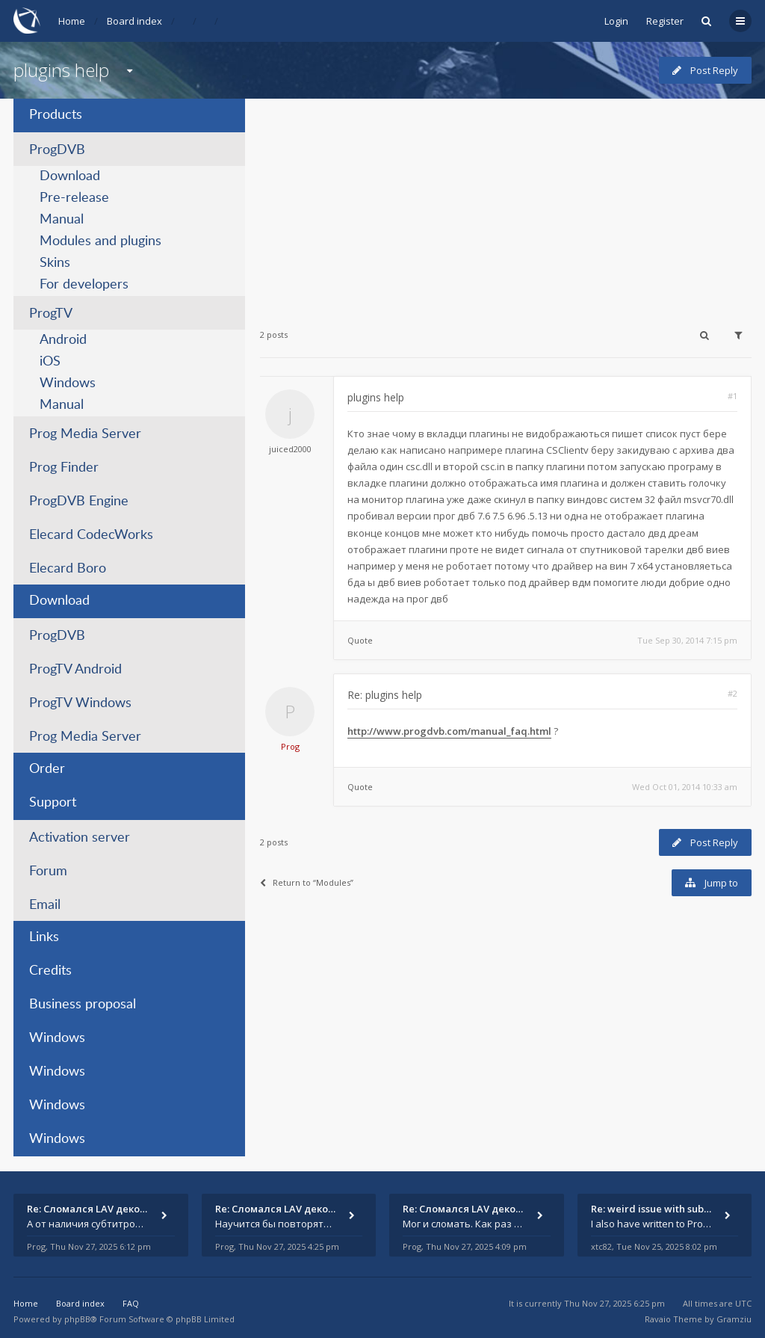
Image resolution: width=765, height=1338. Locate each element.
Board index (134, 21)
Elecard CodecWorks (91, 535)
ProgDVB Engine (78, 501)
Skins (55, 263)
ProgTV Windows (80, 703)
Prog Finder (64, 468)
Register (665, 21)
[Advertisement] (506, 203)
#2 (732, 693)
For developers (84, 285)
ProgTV (50, 314)
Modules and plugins (100, 241)
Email (45, 905)
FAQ (131, 1303)
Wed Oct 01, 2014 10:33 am (684, 786)
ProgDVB (57, 150)
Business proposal (82, 1004)
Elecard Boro (67, 569)
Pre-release (74, 198)
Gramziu (734, 1319)
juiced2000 (290, 448)
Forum (48, 871)
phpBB (77, 1319)
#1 (732, 395)
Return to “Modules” (306, 882)
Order (47, 769)
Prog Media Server (85, 434)
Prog (290, 746)
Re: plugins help (384, 695)
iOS (50, 362)
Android (63, 340)
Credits (50, 971)
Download (70, 176)
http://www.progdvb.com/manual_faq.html (449, 731)
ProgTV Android (75, 669)
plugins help (61, 70)
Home (71, 21)
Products (55, 115)
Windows (68, 383)
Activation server (79, 838)
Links (44, 937)
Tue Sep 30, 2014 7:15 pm (687, 640)
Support (52, 803)
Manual (62, 219)
